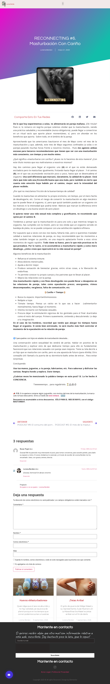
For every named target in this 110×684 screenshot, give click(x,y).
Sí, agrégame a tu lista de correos (27, 564)
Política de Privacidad (60, 672)
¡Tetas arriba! (77, 600)
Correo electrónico (21, 542)
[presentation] (33, 648)
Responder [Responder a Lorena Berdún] (26, 476)
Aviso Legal (45, 672)
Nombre (17, 533)
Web (15, 551)
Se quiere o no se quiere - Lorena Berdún (35, 487)
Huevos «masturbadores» (33, 600)
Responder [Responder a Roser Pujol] (23, 461)
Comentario (18, 505)
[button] (63, 3)
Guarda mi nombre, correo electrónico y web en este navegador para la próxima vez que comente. (53, 560)
